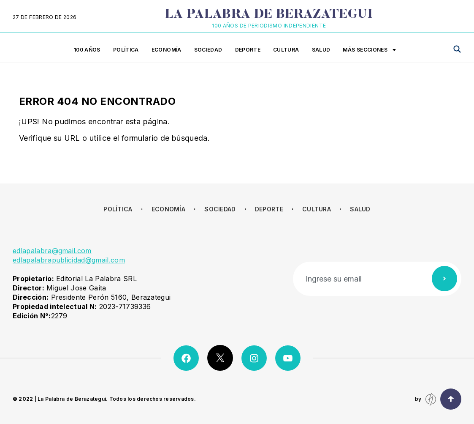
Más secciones (369, 50)
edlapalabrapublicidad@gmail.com (69, 260)
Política (126, 50)
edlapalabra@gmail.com (52, 250)
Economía (166, 50)
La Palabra (269, 14)
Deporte (248, 50)
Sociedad (208, 50)
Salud (321, 50)
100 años (87, 50)
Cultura (286, 50)
